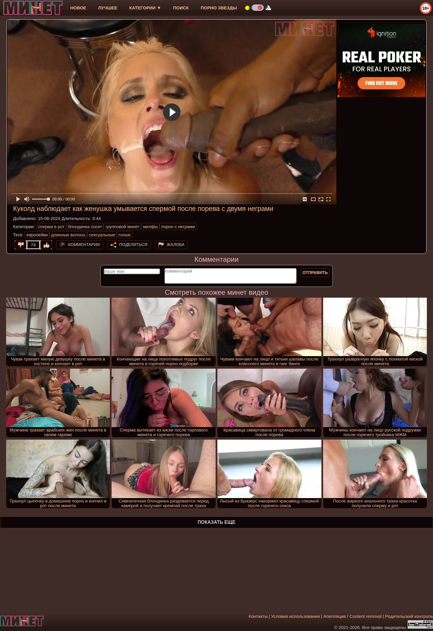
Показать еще (216, 522)
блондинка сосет (85, 226)
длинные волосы (68, 234)
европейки (37, 234)
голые (125, 234)
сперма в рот (51, 226)
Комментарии (84, 244)
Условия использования (295, 616)
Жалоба (176, 244)
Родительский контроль (409, 616)
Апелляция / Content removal (352, 616)
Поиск (181, 7)
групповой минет (122, 226)
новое (78, 7)
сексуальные (102, 234)
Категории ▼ (145, 7)
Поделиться (133, 244)
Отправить (315, 272)
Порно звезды (219, 7)
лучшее (107, 7)
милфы (150, 226)
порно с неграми (178, 226)
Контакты (258, 616)
